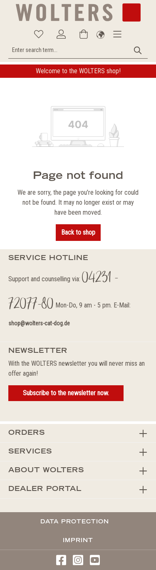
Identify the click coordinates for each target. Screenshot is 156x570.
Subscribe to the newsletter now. (66, 393)
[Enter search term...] (68, 50)
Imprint (78, 540)
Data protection (74, 521)
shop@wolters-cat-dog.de (39, 323)
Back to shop (78, 232)
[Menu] (117, 34)
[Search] (138, 50)
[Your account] (61, 34)
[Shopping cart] (83, 34)
